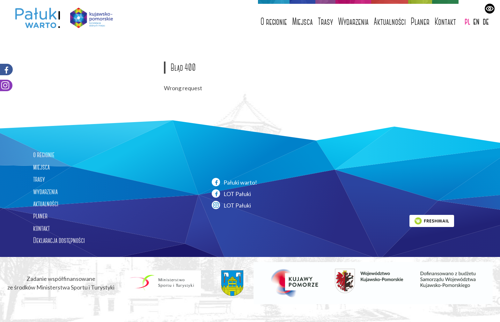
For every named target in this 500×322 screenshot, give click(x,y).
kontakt (41, 228)
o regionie (44, 154)
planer (40, 216)
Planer (420, 21)
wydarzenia (45, 191)
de (486, 21)
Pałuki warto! (234, 182)
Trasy (325, 21)
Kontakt (445, 21)
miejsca (41, 167)
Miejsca (302, 21)
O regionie (274, 21)
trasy (39, 179)
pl (467, 21)
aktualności (45, 204)
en (476, 21)
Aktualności (390, 21)
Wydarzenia (353, 21)
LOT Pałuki (231, 193)
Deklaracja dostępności (59, 240)
